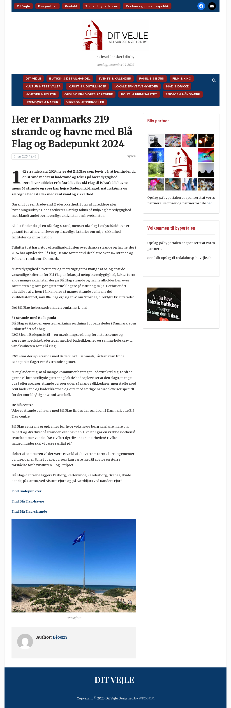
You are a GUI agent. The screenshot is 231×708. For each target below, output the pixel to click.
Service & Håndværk (182, 94)
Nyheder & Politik (40, 94)
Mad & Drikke (177, 86)
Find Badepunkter (27, 491)
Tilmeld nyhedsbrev (101, 6)
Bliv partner (47, 6)
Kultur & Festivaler (42, 86)
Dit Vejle (23, 6)
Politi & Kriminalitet (139, 94)
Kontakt (71, 6)
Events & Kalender (115, 78)
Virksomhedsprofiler (85, 102)
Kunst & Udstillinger (87, 86)
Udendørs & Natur (41, 102)
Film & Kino (181, 78)
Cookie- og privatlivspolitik (147, 6)
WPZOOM (147, 698)
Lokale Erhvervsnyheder (136, 86)
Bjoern (60, 637)
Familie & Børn (151, 78)
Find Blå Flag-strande (29, 511)
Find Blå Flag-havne (28, 501)
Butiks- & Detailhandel (69, 78)
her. (210, 203)
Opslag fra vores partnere (88, 94)
